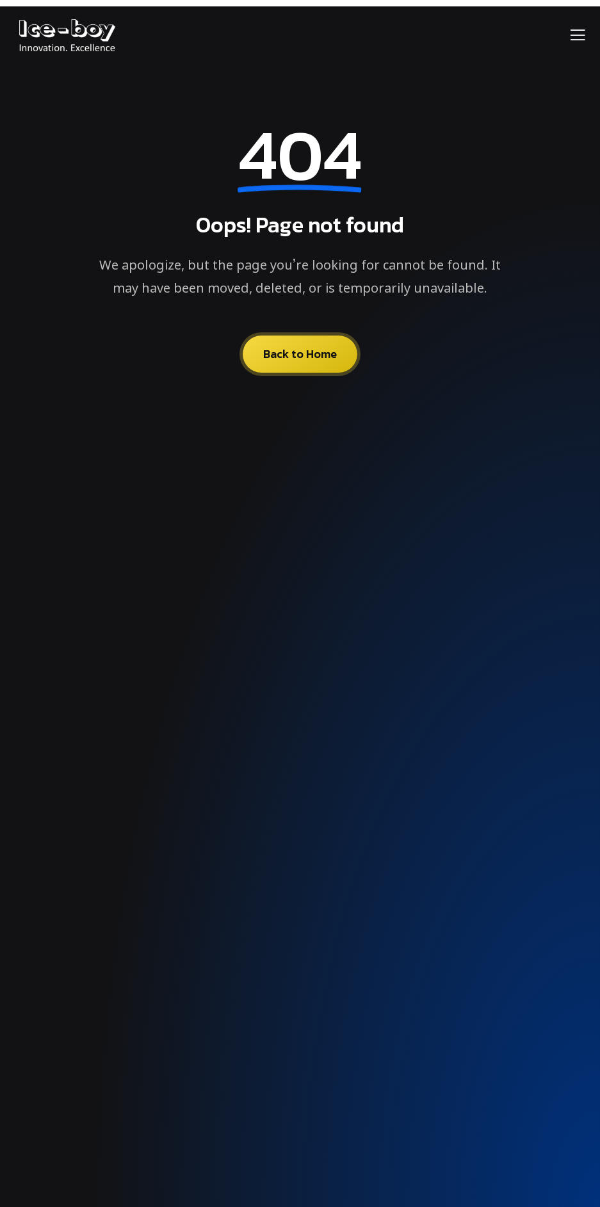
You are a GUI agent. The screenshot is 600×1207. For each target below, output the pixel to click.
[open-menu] (577, 37)
